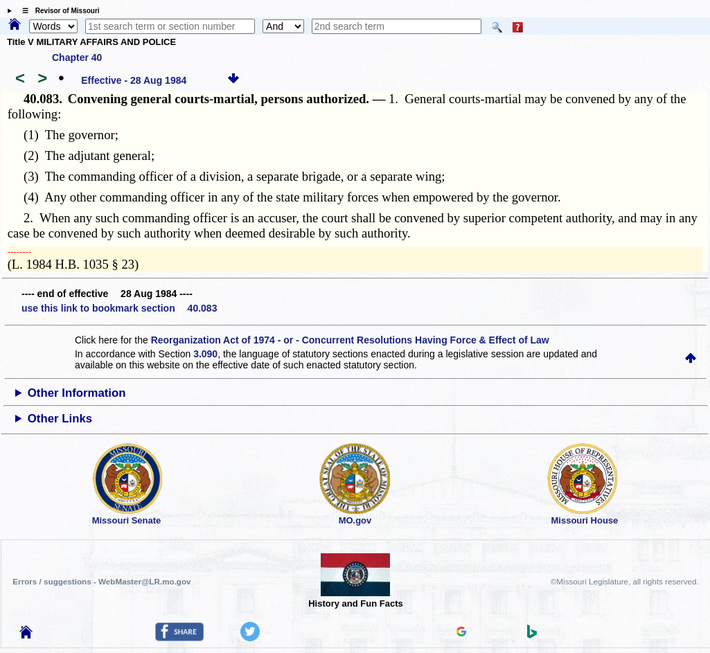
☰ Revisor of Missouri (57, 11)
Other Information (77, 393)
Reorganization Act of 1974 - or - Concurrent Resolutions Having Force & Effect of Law (350, 340)
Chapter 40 (77, 57)
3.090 (205, 353)
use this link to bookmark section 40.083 (119, 308)
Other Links (60, 418)
